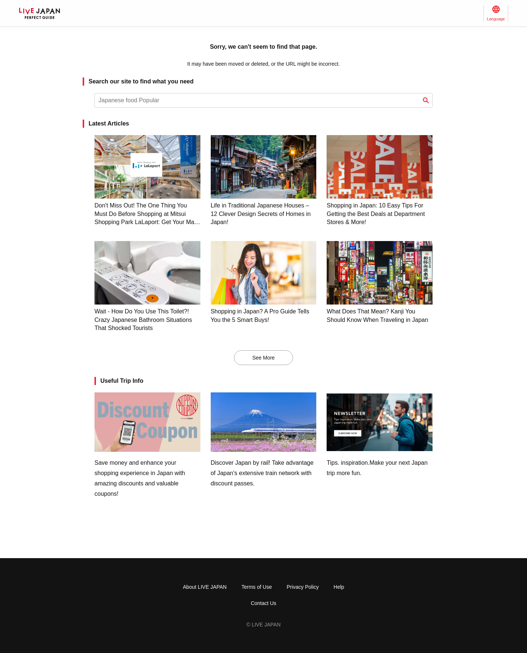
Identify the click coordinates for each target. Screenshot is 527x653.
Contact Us (263, 603)
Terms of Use (256, 587)
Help (339, 587)
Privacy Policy (303, 587)
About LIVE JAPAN (205, 587)
